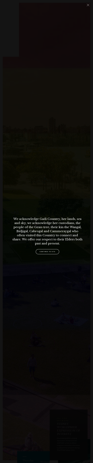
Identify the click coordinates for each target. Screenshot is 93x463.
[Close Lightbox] (88, 5)
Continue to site (47, 251)
